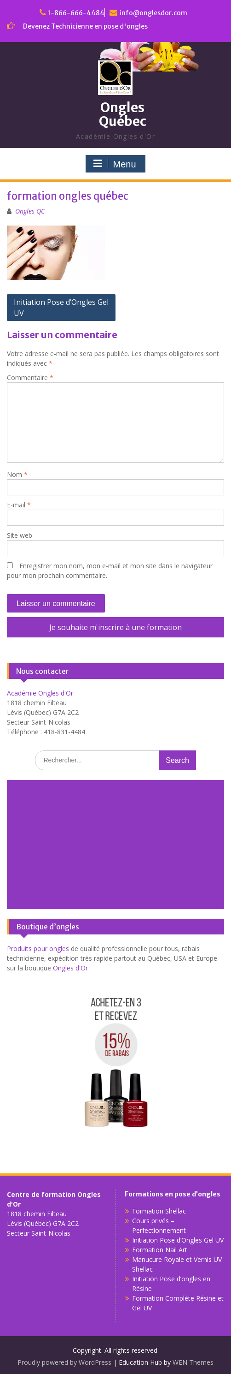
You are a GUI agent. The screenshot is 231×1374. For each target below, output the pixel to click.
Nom (17, 474)
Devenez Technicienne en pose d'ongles (85, 26)
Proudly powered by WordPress (64, 1362)
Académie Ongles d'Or (40, 693)
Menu (114, 163)
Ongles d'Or (70, 968)
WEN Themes (193, 1362)
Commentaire (30, 377)
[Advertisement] (115, 844)
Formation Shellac (159, 1211)
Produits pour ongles (38, 948)
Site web (19, 535)
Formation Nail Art (159, 1249)
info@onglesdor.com (153, 13)
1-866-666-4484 (76, 13)
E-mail (19, 504)
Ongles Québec (122, 114)
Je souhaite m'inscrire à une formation (115, 627)
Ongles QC (30, 211)
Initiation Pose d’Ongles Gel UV (61, 307)
